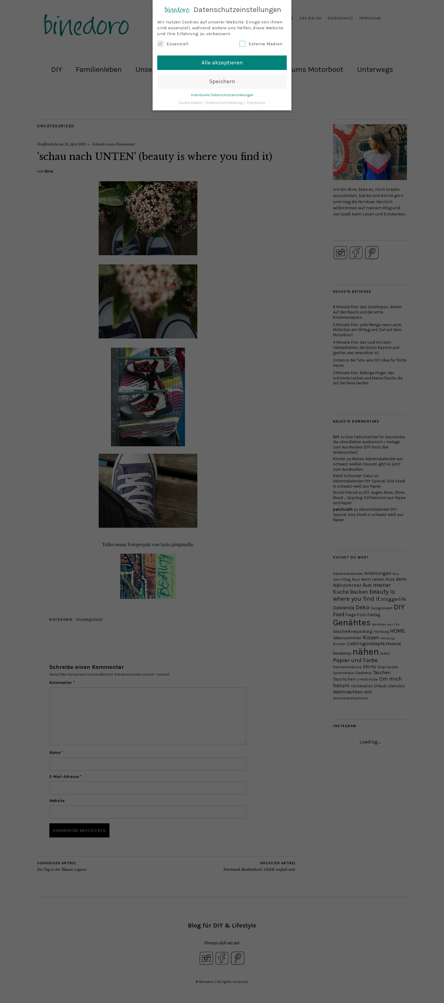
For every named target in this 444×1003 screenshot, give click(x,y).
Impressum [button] (256, 102)
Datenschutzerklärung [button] (225, 102)
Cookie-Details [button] (191, 102)
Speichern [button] (222, 81)
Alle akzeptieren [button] (222, 62)
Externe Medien (260, 44)
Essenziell (173, 44)
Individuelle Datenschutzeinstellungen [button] (222, 95)
